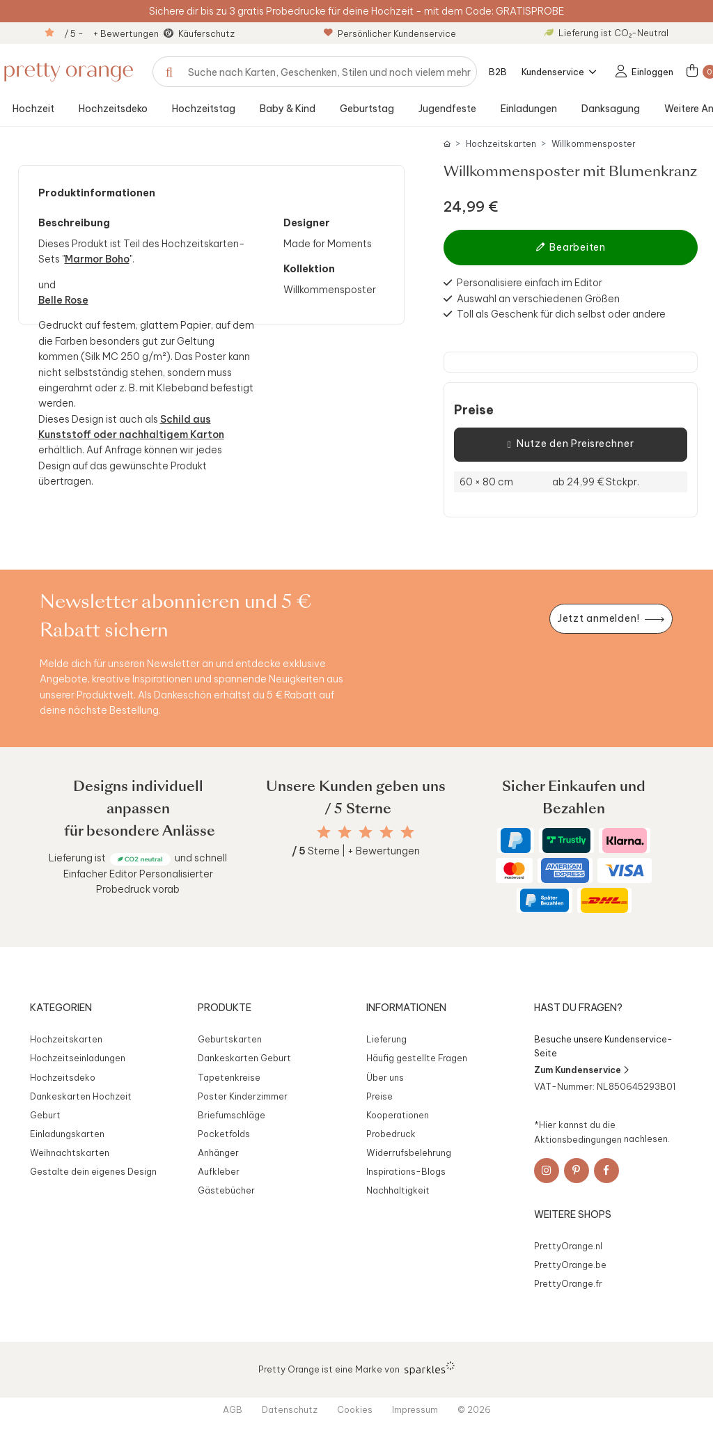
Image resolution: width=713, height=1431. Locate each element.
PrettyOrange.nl (568, 1245)
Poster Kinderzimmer (243, 1096)
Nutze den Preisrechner (571, 444)
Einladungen (529, 108)
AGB (232, 1409)
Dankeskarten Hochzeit (81, 1096)
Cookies (355, 1409)
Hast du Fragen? (578, 1007)
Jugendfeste (447, 108)
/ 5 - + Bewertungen (111, 33)
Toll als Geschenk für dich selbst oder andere (561, 314)
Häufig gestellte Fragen (416, 1057)
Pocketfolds (224, 1133)
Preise (474, 410)
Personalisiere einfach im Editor (529, 282)
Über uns (385, 1077)
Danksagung (610, 108)
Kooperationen (397, 1114)
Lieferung (386, 1039)
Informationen (406, 1007)
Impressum (415, 1409)
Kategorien (61, 1007)
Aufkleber (219, 1171)
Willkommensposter (593, 144)
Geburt (45, 1114)
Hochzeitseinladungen (77, 1057)
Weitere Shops (572, 1214)
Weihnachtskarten (69, 1152)
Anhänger (218, 1152)
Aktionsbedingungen (578, 1138)
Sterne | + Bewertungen (356, 851)
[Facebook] (606, 1170)
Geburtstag (367, 108)
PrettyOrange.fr (568, 1283)
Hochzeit (33, 108)
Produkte (224, 1007)
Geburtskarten (230, 1039)
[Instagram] (546, 1170)
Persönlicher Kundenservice (390, 33)
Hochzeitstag (203, 108)
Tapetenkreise (229, 1077)
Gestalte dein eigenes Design (93, 1171)
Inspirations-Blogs (406, 1171)
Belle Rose (63, 300)
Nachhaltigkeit (398, 1190)
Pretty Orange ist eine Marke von (356, 1368)
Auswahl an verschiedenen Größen (538, 298)
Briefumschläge (231, 1114)
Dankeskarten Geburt (244, 1057)
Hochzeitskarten (501, 144)
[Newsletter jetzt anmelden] (610, 619)
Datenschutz (290, 1409)
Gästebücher (226, 1190)
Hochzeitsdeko (113, 108)
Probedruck (391, 1133)
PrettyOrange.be (570, 1264)
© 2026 (474, 1409)
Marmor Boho (97, 259)
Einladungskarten (67, 1133)
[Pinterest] (576, 1170)
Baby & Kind (287, 108)
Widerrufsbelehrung (408, 1152)
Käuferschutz (206, 33)
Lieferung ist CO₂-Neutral (606, 32)
